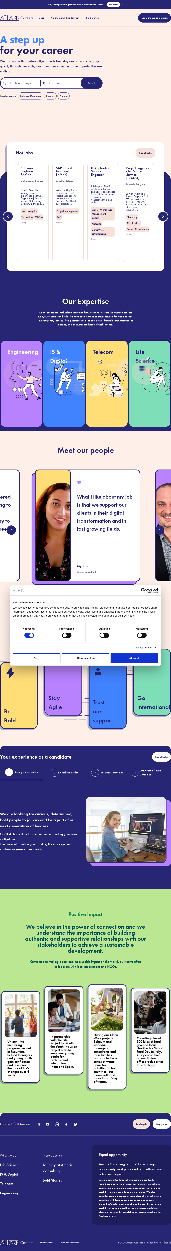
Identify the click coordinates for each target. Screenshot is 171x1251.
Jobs (41, 18)
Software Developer (30, 96)
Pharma (63, 96)
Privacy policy (46, 1242)
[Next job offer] (163, 216)
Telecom (6, 1183)
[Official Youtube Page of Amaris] (47, 1124)
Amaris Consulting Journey (65, 18)
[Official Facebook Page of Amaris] (66, 1124)
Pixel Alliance (164, 1242)
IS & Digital (9, 1174)
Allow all (134, 658)
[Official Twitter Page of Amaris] (75, 1124)
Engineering (9, 1192)
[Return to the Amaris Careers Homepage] (16, 18)
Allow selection (85, 658)
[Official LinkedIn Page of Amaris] (38, 1124)
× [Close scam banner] (123, 4)
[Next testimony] (159, 530)
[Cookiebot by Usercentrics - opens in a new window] (143, 590)
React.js (50, 96)
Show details (144, 647)
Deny (37, 658)
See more (113, 4)
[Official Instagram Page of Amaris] (57, 1124)
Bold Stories (92, 18)
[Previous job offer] (8, 216)
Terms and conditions (69, 1242)
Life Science (9, 1164)
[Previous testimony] (11, 530)
